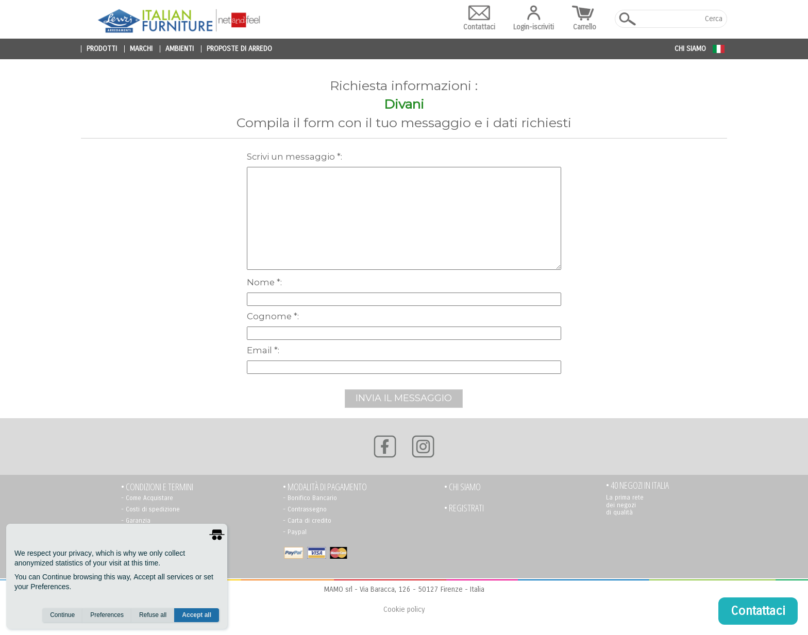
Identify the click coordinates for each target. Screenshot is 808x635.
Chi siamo (690, 48)
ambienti (179, 49)
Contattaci (479, 18)
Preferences (107, 615)
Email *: (263, 350)
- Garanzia (135, 520)
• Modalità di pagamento (325, 487)
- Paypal (295, 532)
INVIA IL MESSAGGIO (404, 398)
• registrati (464, 508)
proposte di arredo (239, 49)
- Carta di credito (307, 520)
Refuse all (152, 615)
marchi (141, 49)
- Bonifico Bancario (310, 498)
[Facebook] (385, 446)
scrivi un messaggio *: (294, 156)
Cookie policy (404, 609)
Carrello (584, 18)
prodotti (102, 49)
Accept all (196, 615)
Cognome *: (273, 316)
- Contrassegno (305, 509)
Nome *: (264, 282)
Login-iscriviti (533, 18)
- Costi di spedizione (150, 509)
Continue (62, 615)
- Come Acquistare (147, 498)
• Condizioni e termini (157, 487)
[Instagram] (423, 446)
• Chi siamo (462, 487)
